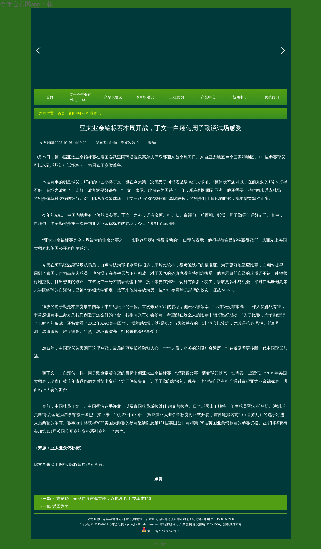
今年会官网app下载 (26, 4)
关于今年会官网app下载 (80, 97)
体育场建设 (145, 97)
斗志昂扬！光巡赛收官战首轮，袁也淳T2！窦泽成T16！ (103, 498)
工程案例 (176, 97)
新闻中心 (240, 97)
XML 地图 (160, 544)
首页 (49, 97)
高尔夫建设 (113, 97)
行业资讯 (93, 113)
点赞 (155, 479)
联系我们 (271, 97)
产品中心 (208, 97)
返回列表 (60, 506)
